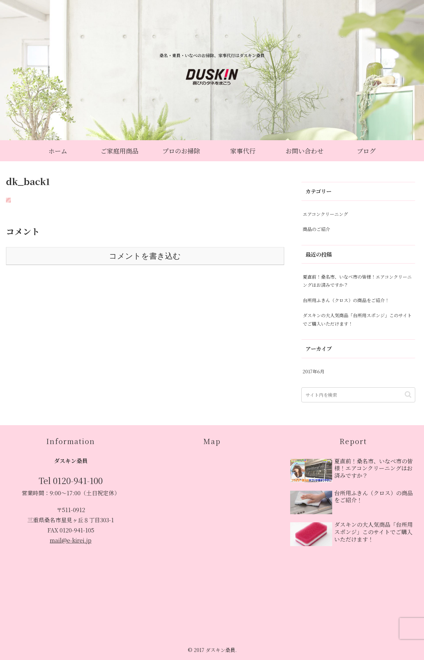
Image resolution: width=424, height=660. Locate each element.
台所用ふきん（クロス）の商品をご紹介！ (346, 300)
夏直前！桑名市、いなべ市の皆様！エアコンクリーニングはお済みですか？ (357, 280)
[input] (358, 394)
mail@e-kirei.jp (70, 540)
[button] (408, 394)
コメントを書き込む (145, 256)
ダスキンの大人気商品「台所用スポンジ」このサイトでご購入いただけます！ (357, 319)
